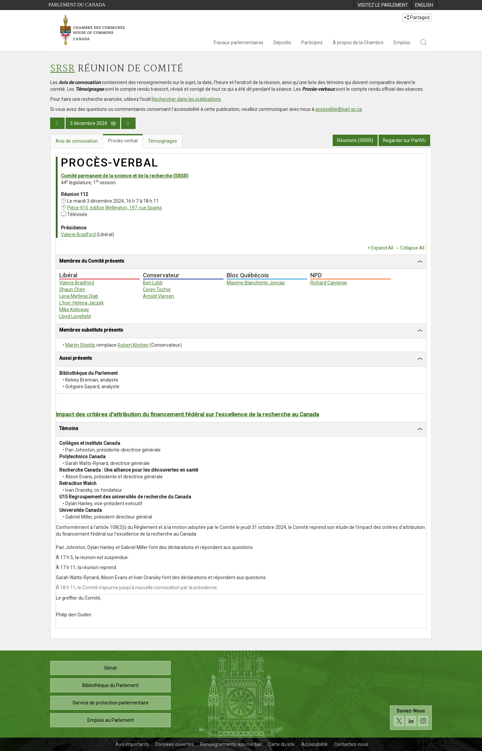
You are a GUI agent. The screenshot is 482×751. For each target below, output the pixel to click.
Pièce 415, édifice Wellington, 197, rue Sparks (114, 207)
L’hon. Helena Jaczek (81, 302)
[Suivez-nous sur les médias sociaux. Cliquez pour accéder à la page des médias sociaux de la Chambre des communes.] (411, 719)
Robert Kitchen (133, 345)
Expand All (382, 248)
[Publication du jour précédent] (57, 123)
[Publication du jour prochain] (128, 123)
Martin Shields (80, 345)
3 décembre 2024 (93, 123)
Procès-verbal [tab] (123, 140)
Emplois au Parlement (110, 720)
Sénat (110, 668)
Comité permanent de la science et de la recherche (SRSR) (124, 176)
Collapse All (412, 248)
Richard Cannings (328, 282)
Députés (282, 42)
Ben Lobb (153, 282)
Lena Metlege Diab (78, 296)
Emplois (402, 42)
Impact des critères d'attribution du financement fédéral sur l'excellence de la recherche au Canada (187, 414)
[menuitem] (382, 5)
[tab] (241, 262)
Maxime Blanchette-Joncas (256, 282)
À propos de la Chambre (358, 42)
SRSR (62, 68)
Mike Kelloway (74, 309)
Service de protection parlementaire (111, 702)
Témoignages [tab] (162, 141)
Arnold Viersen (158, 296)
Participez (312, 42)
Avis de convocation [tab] (77, 141)
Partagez (417, 17)
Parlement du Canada (77, 4)
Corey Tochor (157, 289)
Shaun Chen (72, 289)
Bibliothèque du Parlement (110, 685)
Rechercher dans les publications (186, 99)
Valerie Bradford (78, 234)
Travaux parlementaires (238, 42)
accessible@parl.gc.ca (338, 109)
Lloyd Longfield (75, 316)
